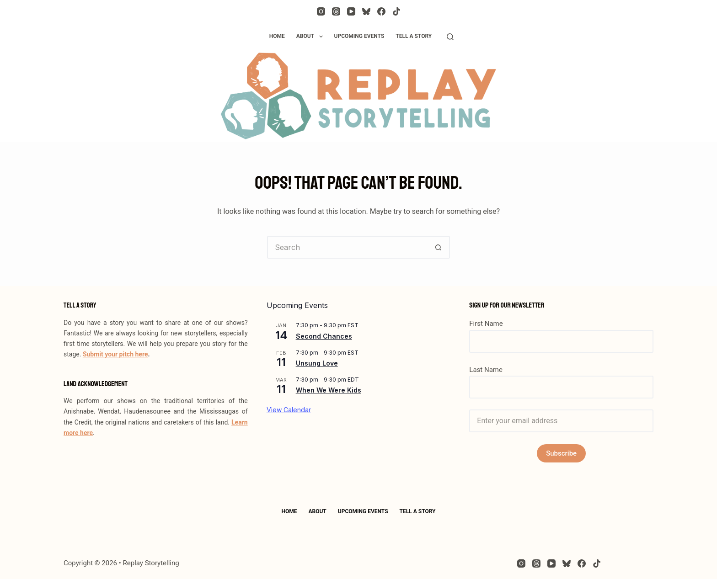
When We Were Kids (328, 390)
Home (277, 36)
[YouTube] (351, 11)
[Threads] (336, 11)
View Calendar (289, 410)
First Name (486, 323)
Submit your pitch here (115, 354)
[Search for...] (347, 247)
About (311, 36)
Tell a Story (414, 36)
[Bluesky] (366, 11)
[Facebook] (381, 11)
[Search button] (438, 247)
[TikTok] (396, 11)
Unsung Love (317, 363)
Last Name (486, 370)
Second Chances (324, 336)
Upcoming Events (359, 36)
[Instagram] (321, 11)
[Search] (450, 36)
